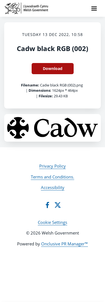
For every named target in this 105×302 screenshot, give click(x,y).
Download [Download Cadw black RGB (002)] (52, 68)
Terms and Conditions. (52, 177)
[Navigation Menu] (94, 8)
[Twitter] (58, 205)
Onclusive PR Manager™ (64, 244)
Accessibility (52, 187)
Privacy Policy (52, 166)
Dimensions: (40, 90)
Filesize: (46, 95)
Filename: (30, 85)
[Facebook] (47, 205)
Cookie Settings (52, 222)
